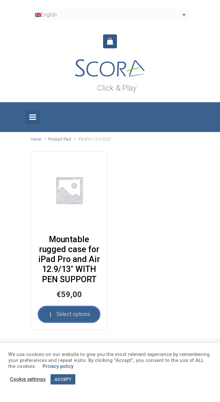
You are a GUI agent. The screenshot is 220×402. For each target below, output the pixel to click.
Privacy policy (58, 366)
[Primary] (33, 117)
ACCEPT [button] (63, 379)
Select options (69, 314)
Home (36, 139)
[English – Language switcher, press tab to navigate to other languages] (110, 14)
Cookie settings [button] (28, 379)
